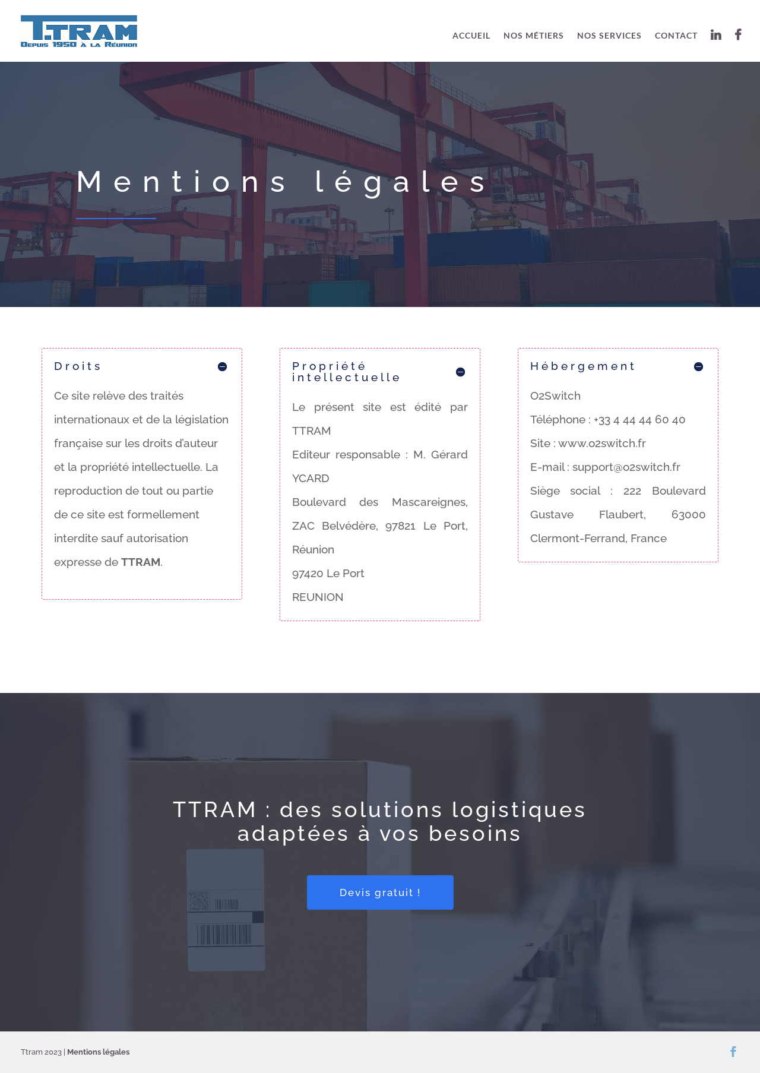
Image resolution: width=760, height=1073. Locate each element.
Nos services (609, 35)
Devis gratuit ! (380, 892)
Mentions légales (98, 1051)
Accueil (471, 35)
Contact (676, 35)
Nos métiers (534, 35)
